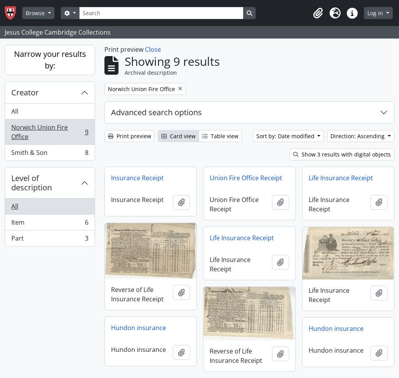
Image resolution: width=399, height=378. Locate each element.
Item (49, 224)
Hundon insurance (138, 327)
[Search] (161, 13)
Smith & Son (49, 154)
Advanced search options (156, 112)
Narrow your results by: (50, 60)
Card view (178, 136)
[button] (318, 13)
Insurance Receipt (137, 178)
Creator (25, 92)
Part (49, 240)
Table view (220, 136)
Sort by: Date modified (286, 136)
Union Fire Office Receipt (246, 178)
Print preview (129, 136)
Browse (36, 13)
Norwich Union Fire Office (49, 132)
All (14, 111)
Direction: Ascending (358, 136)
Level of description (31, 183)
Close (153, 49)
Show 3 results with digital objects (342, 154)
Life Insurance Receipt (341, 178)
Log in (376, 13)
